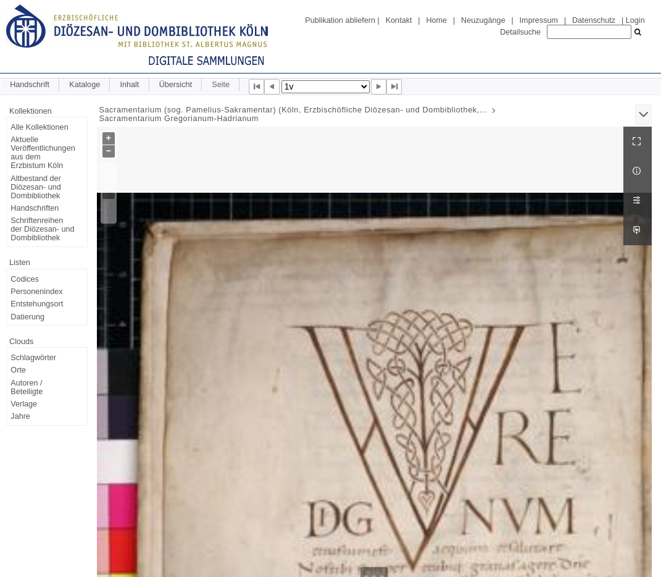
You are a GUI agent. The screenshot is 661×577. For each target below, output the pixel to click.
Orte (18, 370)
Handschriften (34, 208)
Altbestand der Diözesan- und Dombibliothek (35, 187)
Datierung (27, 317)
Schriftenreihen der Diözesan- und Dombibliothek (42, 229)
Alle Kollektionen (39, 127)
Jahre (20, 416)
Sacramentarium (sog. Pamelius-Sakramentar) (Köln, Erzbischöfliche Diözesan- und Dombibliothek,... (293, 110)
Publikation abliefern (340, 20)
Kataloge (84, 84)
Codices (24, 279)
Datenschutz (593, 20)
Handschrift (29, 84)
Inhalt (129, 84)
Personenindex (36, 291)
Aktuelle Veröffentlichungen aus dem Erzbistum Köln (42, 152)
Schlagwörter (33, 357)
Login (635, 20)
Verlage (23, 404)
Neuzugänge (483, 20)
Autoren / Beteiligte (26, 387)
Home (436, 20)
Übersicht (175, 84)
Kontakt (399, 20)
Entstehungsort (36, 304)
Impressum (539, 20)
